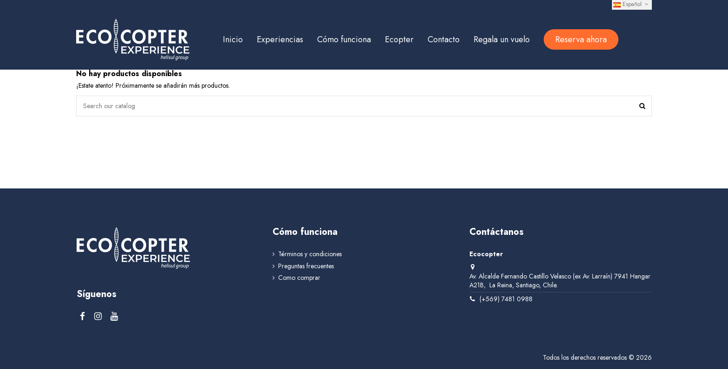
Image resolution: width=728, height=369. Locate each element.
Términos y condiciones (310, 254)
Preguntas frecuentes (306, 266)
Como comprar (299, 277)
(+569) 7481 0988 (506, 299)
